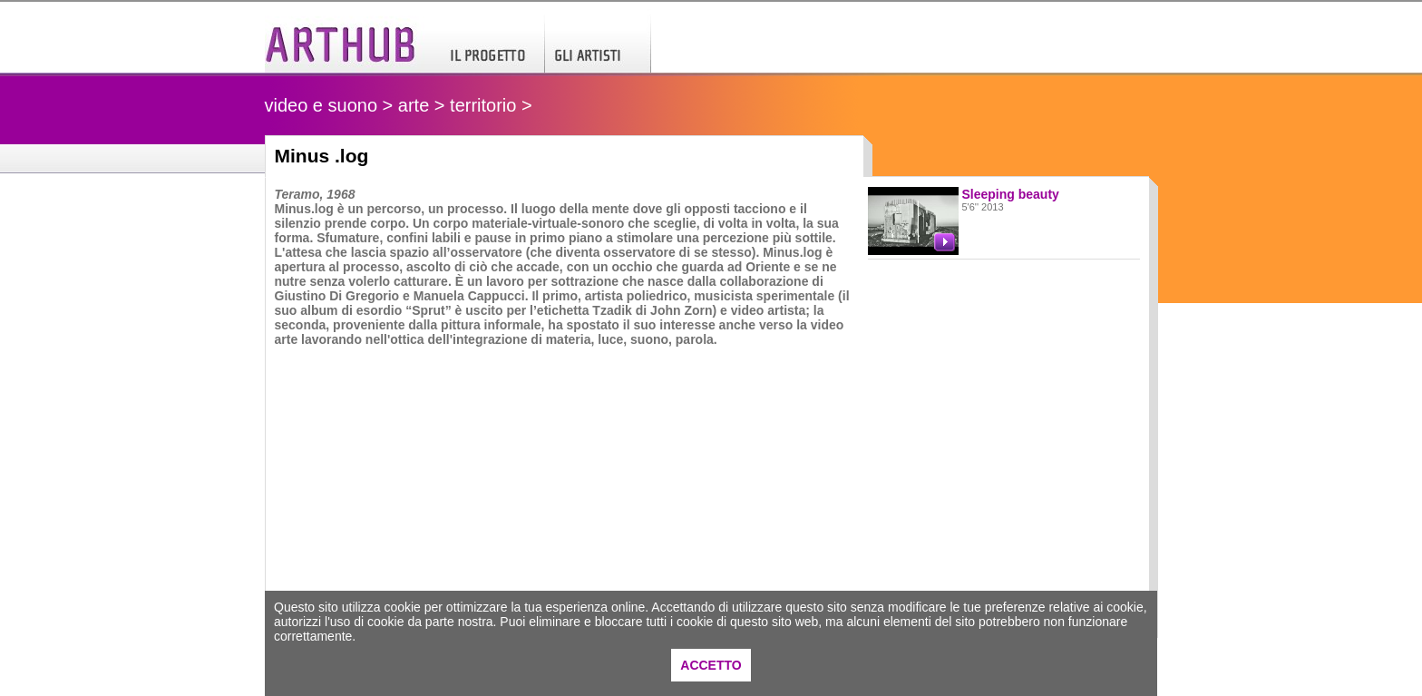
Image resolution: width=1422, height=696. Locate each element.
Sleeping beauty (1010, 194)
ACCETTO (710, 665)
